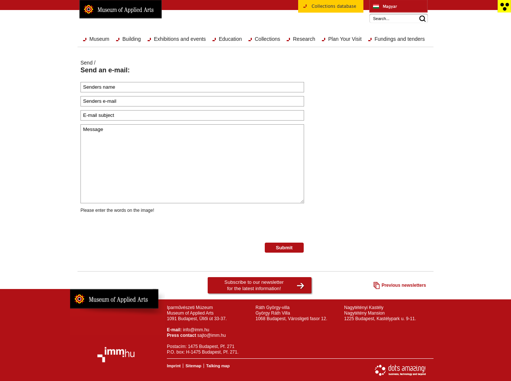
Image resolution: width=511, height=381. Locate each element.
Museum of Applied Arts (120, 9)
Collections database (330, 9)
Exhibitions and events (180, 39)
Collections (267, 39)
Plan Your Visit (345, 39)
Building (131, 39)
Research (304, 39)
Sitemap (193, 366)
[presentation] (136, 228)
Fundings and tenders (400, 39)
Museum (99, 39)
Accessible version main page (504, 6)
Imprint (174, 366)
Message (192, 163)
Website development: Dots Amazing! (400, 370)
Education (230, 39)
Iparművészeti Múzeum (398, 6)
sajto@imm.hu (211, 335)
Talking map (218, 366)
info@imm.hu (196, 329)
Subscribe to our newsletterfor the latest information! (254, 285)
